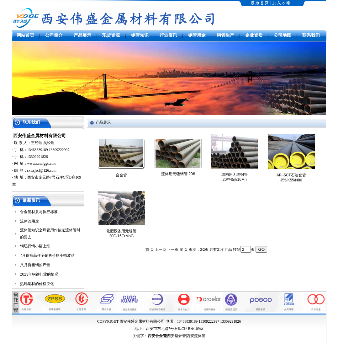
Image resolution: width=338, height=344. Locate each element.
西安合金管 (157, 336)
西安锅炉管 (176, 336)
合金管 (121, 175)
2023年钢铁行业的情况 (39, 274)
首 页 (149, 249)
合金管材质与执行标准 (39, 212)
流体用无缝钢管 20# (178, 174)
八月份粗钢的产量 (35, 265)
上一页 (160, 249)
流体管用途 (29, 221)
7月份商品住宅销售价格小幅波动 (47, 255)
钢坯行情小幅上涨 (35, 246)
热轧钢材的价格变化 (37, 284)
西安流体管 (196, 336)
